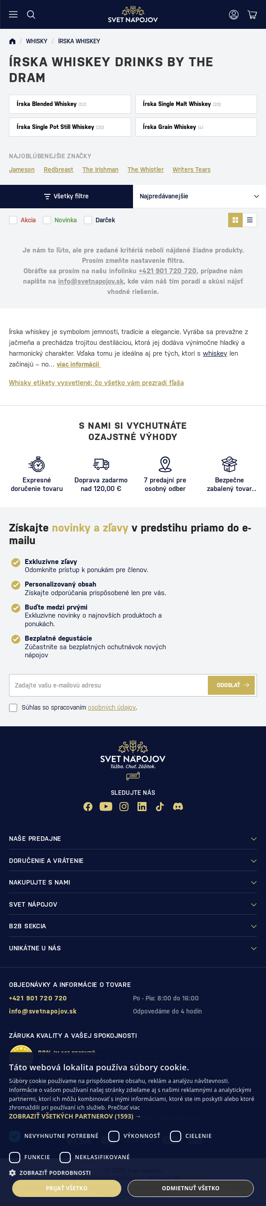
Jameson (22, 169)
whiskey (215, 353)
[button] (133, 1116)
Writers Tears (192, 169)
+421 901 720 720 (168, 271)
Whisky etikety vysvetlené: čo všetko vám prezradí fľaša (96, 382)
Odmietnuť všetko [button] (191, 1188)
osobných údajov (112, 707)
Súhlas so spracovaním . (73, 708)
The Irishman (101, 169)
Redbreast (58, 169)
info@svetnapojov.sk (91, 281)
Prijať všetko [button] (67, 1188)
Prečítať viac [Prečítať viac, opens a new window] (124, 1107)
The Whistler (146, 169)
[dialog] (133, 1129)
